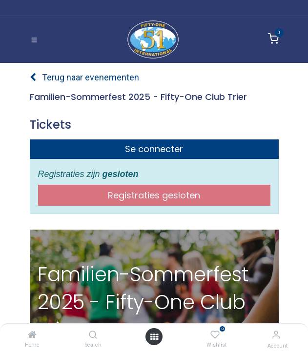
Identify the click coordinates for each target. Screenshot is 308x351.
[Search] (93, 335)
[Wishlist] (215, 334)
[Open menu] (154, 336)
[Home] (32, 335)
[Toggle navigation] (34, 39)
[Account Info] (276, 334)
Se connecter (154, 149)
